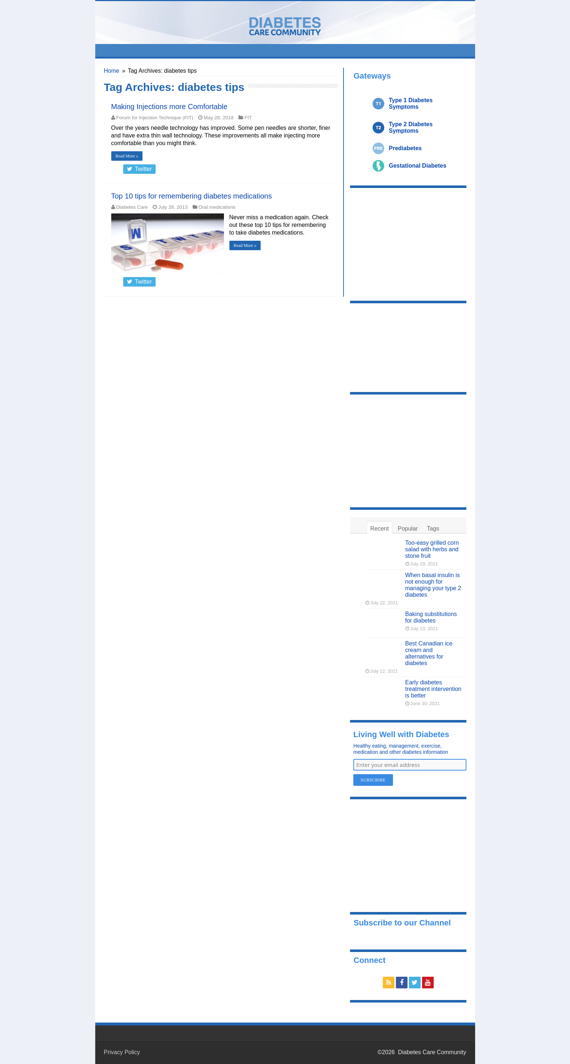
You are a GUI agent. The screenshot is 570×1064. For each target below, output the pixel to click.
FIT (248, 117)
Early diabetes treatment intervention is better (433, 689)
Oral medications (217, 207)
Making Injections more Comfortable (169, 107)
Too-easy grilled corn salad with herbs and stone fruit (432, 549)
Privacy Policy (122, 1052)
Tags (433, 528)
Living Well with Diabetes (401, 734)
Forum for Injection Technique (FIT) (154, 117)
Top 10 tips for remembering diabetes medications (191, 196)
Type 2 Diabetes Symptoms (411, 127)
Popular (408, 528)
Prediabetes (405, 148)
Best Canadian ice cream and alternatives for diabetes (429, 653)
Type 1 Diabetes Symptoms (411, 103)
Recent (379, 528)
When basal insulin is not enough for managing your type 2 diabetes (433, 585)
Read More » (127, 156)
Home (112, 71)
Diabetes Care (132, 207)
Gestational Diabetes (417, 166)
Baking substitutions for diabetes (431, 617)
